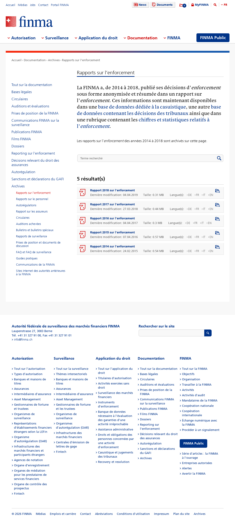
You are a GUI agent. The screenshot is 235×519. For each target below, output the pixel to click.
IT (204, 195)
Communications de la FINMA (35, 264)
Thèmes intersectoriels (71, 374)
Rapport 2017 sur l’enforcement (112, 204)
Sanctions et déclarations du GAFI (37, 179)
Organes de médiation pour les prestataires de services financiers (30, 475)
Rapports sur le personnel (32, 199)
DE (190, 195)
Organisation (191, 379)
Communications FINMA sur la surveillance (35, 122)
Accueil (10, 5)
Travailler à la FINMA (196, 384)
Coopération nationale (198, 405)
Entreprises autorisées (197, 463)
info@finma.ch (23, 339)
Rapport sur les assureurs (32, 211)
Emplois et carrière (63, 514)
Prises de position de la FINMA (35, 113)
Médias (22, 5)
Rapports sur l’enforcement (81, 60)
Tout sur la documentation (31, 85)
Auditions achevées (28, 224)
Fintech (19, 493)
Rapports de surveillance (31, 236)
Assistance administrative (115, 429)
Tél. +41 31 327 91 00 (26, 335)
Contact (43, 5)
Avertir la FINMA (193, 473)
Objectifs (188, 374)
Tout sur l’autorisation (29, 368)
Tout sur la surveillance (72, 368)
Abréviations (104, 514)
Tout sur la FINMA (194, 368)
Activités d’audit (193, 395)
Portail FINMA (60, 5)
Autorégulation (23, 172)
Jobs (32, 5)
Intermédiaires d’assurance (32, 394)
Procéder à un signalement (200, 430)
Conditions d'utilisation (133, 514)
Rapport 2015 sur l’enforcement (112, 232)
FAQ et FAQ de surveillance (33, 252)
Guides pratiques (26, 258)
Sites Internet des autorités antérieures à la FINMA (40, 272)
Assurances (21, 388)
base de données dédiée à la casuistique (142, 106)
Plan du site (181, 514)
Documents (162, 4)
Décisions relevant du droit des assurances (35, 162)
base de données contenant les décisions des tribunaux (149, 109)
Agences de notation (28, 460)
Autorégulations (26, 205)
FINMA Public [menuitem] (213, 37)
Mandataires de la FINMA (199, 400)
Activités (188, 390)
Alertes (187, 468)
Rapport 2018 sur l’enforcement (112, 190)
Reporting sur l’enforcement (33, 153)
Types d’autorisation (28, 374)
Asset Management (27, 399)
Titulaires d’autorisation (114, 378)
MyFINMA (202, 4)
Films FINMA (21, 139)
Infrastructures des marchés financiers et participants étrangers (29, 450)
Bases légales (21, 92)
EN (211, 195)
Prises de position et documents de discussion (38, 244)
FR (225, 4)
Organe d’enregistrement (31, 465)
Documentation (35, 60)
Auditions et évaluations (30, 106)
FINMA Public (193, 443)
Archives (54, 60)
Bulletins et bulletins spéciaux (34, 230)
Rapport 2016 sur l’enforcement (112, 218)
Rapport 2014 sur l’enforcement (112, 246)
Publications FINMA (26, 132)
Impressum (161, 514)
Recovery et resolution (113, 462)
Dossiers (17, 146)
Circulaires (19, 99)
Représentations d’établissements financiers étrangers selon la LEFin (33, 427)
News (139, 4)
